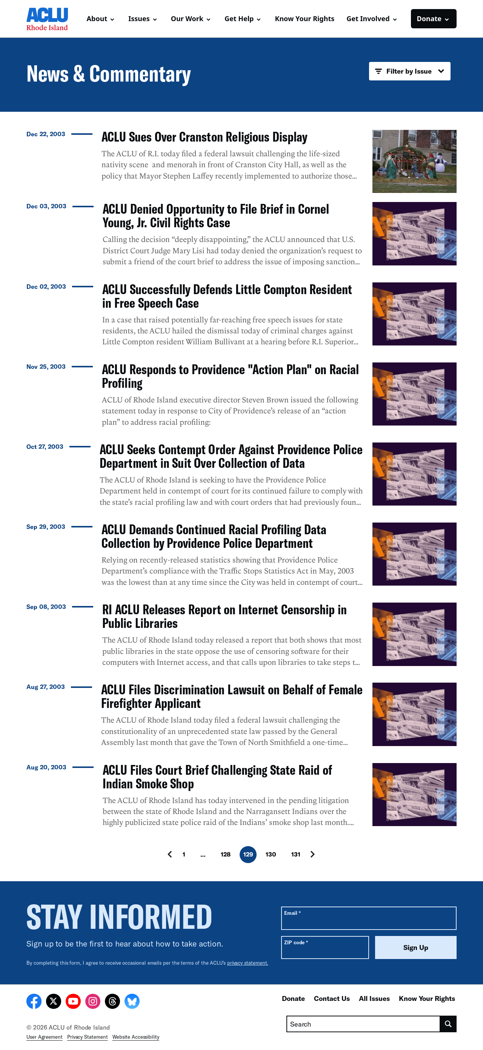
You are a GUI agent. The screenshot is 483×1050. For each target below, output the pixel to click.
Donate (293, 998)
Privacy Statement (87, 1037)
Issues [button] (139, 18)
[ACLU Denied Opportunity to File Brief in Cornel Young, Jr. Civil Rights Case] (241, 237)
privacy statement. (247, 963)
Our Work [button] (187, 18)
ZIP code (296, 942)
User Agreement (44, 1037)
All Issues (374, 998)
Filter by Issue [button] (410, 71)
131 (295, 854)
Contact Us (332, 998)
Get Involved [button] (367, 18)
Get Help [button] (239, 18)
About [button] (97, 18)
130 (271, 854)
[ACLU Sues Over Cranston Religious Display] (241, 161)
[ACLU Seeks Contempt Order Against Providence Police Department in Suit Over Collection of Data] (241, 478)
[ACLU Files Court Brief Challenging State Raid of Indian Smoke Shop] (241, 798)
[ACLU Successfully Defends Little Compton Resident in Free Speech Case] (241, 317)
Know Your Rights (304, 18)
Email (292, 913)
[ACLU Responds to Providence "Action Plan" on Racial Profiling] (241, 397)
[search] (448, 1024)
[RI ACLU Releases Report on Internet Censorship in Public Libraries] (241, 638)
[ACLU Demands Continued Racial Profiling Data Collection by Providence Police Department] (241, 558)
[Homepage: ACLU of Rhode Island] (52, 19)
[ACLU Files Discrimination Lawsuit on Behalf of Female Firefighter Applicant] (241, 718)
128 (226, 854)
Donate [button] (429, 18)
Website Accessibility (135, 1037)
